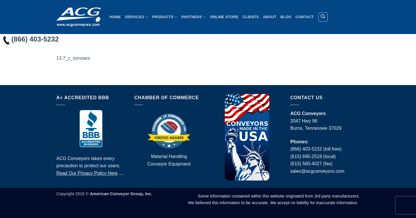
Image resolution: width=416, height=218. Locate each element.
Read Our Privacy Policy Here (87, 173)
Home (115, 17)
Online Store (224, 17)
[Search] (323, 17)
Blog (286, 17)
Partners (193, 17)
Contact (305, 17)
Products (164, 17)
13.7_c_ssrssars (73, 58)
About (269, 17)
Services (136, 17)
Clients (251, 17)
